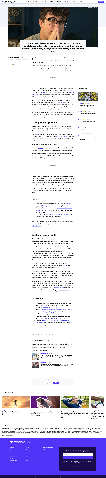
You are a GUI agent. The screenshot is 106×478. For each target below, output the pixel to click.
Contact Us (12, 454)
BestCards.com (46, 451)
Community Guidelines (76, 476)
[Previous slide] (99, 392)
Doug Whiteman (37, 415)
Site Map (69, 476)
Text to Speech (64, 476)
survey (48, 247)
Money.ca (44, 449)
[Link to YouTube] (83, 467)
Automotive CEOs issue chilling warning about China (87, 106)
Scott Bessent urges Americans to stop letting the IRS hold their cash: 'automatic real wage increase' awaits (56, 364)
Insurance (74, 1)
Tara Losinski (95, 418)
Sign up (56, 382)
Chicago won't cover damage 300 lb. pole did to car (88, 114)
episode (38, 134)
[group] (53, 407)
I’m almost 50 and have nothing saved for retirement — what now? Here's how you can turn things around (74, 413)
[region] (53, 407)
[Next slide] (102, 392)
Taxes (81, 1)
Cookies (33, 476)
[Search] (95, 1)
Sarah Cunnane (7, 414)
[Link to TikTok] (77, 467)
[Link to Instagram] (72, 467)
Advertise (11, 451)
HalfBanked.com (46, 454)
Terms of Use (79, 461)
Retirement (44, 1)
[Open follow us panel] (25, 60)
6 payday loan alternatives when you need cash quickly (45, 412)
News (29, 1)
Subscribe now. (36, 226)
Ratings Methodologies (14, 460)
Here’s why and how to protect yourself (53, 318)
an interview (41, 92)
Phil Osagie (65, 416)
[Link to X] (80, 467)
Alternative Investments (30, 456)
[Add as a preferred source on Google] (18, 64)
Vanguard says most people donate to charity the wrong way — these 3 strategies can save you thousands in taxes (56, 356)
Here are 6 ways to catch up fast (50, 307)
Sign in (50, 382)
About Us (11, 449)
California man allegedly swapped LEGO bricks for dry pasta (87, 122)
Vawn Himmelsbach (14, 57)
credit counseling (58, 288)
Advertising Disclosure (56, 476)
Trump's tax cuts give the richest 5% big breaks (88, 138)
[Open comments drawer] (11, 60)
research (64, 265)
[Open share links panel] (18, 60)
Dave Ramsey (60, 102)
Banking (52, 1)
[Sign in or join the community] (101, 2)
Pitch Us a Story (12, 458)
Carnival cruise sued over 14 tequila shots (88, 130)
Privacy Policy (77, 462)
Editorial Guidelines (13, 456)
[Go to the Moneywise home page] (9, 2)
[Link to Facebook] (75, 467)
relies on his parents (61, 136)
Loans (67, 1)
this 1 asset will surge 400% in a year (60, 214)
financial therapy (64, 290)
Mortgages (60, 1)
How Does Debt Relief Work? (11, 412)
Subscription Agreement (86, 461)
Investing (35, 1)
